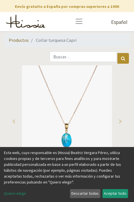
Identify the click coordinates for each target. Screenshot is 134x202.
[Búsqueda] (123, 58)
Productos (19, 40)
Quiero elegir (15, 193)
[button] (13, 121)
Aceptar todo (115, 193)
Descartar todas (85, 193)
